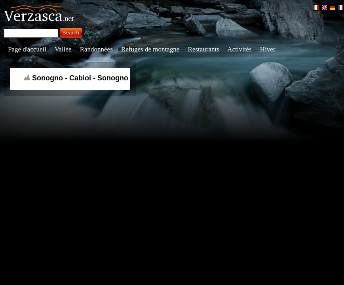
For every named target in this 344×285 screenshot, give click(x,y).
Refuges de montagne (150, 49)
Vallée (63, 49)
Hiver (268, 49)
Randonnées (96, 49)
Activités (239, 49)
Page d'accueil (27, 49)
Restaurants (203, 49)
